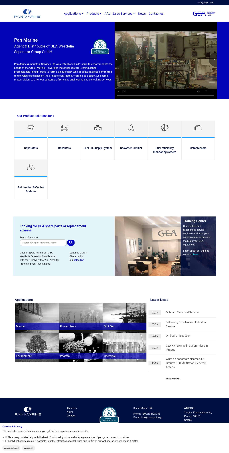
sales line (79, 260)
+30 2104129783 (151, 413)
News (142, 13)
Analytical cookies (18, 441)
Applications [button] (72, 13)
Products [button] (93, 13)
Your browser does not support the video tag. (166, 60)
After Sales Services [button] (118, 13)
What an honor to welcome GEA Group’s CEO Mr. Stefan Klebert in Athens (186, 363)
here (195, 254)
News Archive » (173, 378)
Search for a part (43, 241)
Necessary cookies (18, 437)
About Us (72, 408)
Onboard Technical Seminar (183, 312)
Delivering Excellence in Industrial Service (186, 324)
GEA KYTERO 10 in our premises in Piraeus (187, 347)
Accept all (28, 448)
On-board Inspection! (178, 335)
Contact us (156, 13)
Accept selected (11, 448)
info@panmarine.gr (151, 417)
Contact (71, 415)
